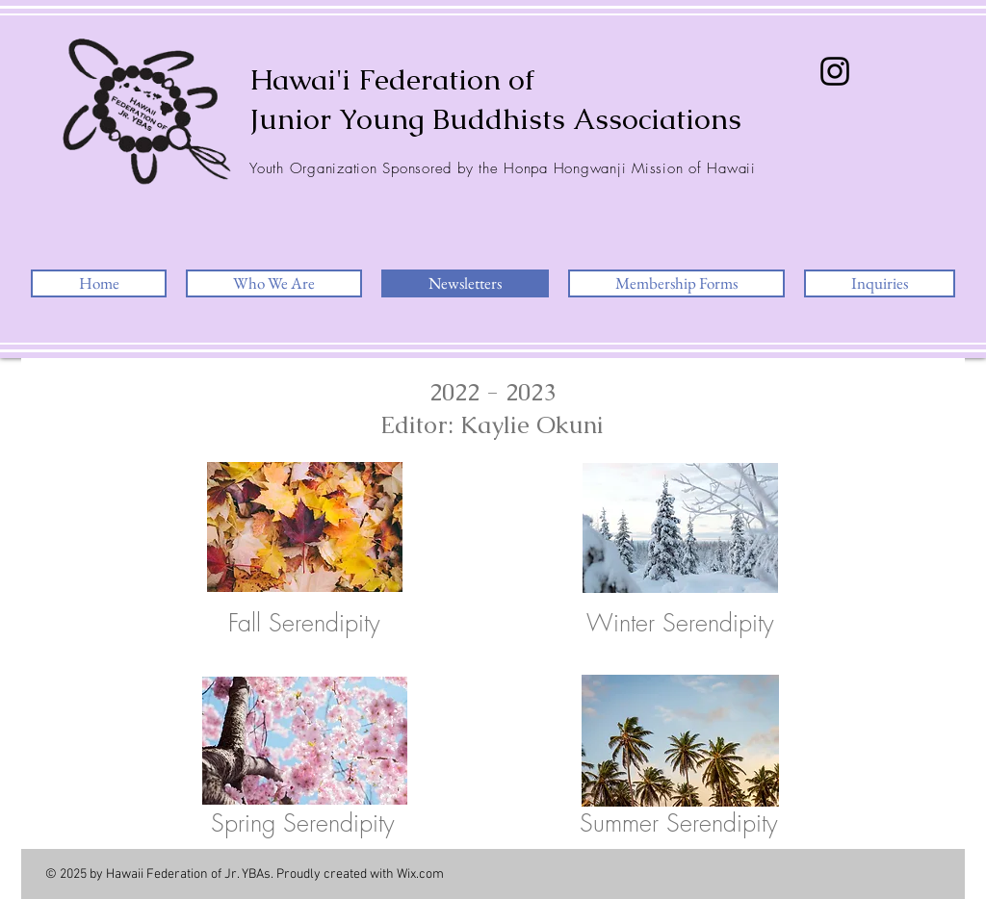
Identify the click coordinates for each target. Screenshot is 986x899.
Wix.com (420, 874)
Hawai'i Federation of (391, 79)
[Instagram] (835, 71)
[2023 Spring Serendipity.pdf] (304, 743)
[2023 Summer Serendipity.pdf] (680, 743)
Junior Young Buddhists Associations (495, 119)
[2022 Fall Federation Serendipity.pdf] (305, 529)
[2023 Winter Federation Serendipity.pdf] (680, 530)
